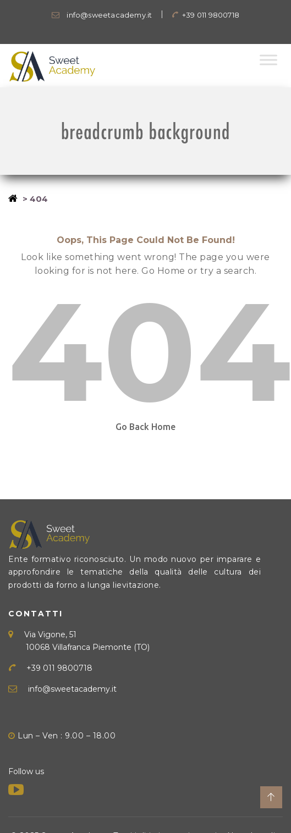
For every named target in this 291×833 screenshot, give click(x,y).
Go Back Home (145, 427)
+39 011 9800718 (205, 14)
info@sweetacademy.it (102, 14)
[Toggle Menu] (268, 59)
